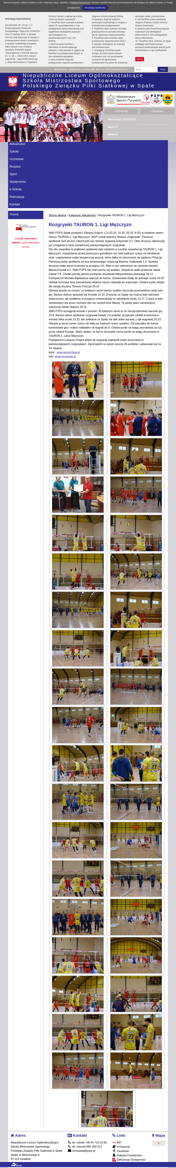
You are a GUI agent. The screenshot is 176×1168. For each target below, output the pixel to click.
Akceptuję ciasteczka (95, 7)
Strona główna (60, 69)
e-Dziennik (121, 111)
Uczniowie (16, 159)
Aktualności (17, 144)
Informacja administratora (117, 69)
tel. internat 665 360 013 (85, 1146)
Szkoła (14, 151)
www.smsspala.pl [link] (65, 356)
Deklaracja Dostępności (129, 1160)
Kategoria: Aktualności (82, 215)
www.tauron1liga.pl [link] (68, 352)
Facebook (157, 111)
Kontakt (14, 204)
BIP (116, 1142)
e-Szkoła (15, 189)
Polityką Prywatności (80, 2)
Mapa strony (75, 69)
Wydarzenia (17, 181)
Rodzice (15, 166)
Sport (13, 174)
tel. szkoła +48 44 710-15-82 (87, 1142)
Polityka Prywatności (127, 1155)
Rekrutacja (16, 197)
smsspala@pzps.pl (81, 1150)
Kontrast (100, 69)
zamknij (139, 59)
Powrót (14, 214)
